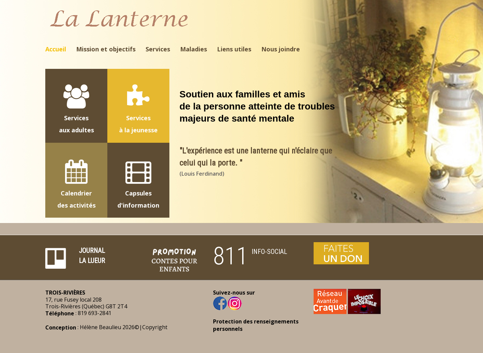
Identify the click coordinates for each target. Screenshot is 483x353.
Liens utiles (234, 49)
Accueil (55, 49)
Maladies (193, 49)
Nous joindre (280, 49)
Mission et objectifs (106, 49)
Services (158, 49)
